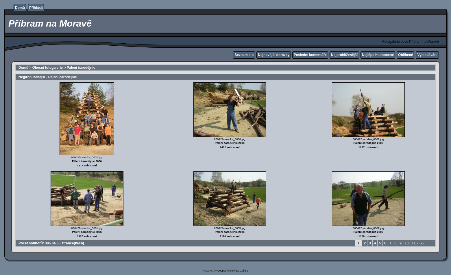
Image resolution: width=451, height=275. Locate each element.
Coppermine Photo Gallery (232, 270)
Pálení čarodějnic (81, 68)
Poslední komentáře (310, 55)
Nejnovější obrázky (273, 55)
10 (407, 243)
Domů (20, 8)
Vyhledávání (427, 55)
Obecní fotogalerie (47, 68)
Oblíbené (405, 55)
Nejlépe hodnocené (378, 55)
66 (422, 243)
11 (413, 243)
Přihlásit (36, 8)
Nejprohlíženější (344, 55)
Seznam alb (244, 55)
